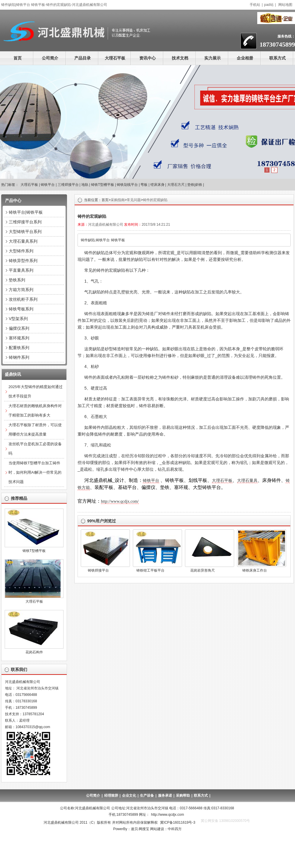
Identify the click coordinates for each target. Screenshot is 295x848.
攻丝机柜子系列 (23, 299)
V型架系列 (18, 318)
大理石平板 (115, 58)
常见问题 (134, 200)
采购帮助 (183, 795)
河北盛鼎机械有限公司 (105, 224)
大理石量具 (247, 480)
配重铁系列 (19, 347)
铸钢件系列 (19, 357)
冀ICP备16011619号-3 (177, 822)
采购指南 (118, 200)
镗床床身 (157, 185)
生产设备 (147, 795)
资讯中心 (147, 58)
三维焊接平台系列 (25, 222)
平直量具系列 (21, 270)
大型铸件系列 (21, 251)
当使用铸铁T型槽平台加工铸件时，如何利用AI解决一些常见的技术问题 (34, 472)
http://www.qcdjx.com (167, 815)
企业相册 (245, 58)
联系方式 (277, 58)
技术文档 (180, 58)
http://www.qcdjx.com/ (120, 501)
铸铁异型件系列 (23, 260)
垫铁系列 (17, 280)
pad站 (269, 5)
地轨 (84, 185)
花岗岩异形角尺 (202, 570)
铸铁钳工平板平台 (150, 570)
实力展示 (212, 58)
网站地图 (285, 5)
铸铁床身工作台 (254, 570)
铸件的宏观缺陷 (155, 200)
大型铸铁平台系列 (25, 231)
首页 (17, 58)
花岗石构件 (34, 652)
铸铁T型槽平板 (102, 185)
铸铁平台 (48, 185)
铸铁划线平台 (127, 185)
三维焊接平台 (68, 185)
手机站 (255, 5)
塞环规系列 (19, 338)
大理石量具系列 (23, 241)
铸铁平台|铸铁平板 (26, 212)
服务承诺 (165, 795)
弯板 (144, 185)
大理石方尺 (176, 185)
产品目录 (82, 58)
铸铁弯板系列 (21, 309)
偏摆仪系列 (19, 328)
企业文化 (129, 795)
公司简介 (50, 58)
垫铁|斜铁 (194, 185)
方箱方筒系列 (21, 289)
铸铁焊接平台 (98, 570)
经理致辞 (111, 795)
